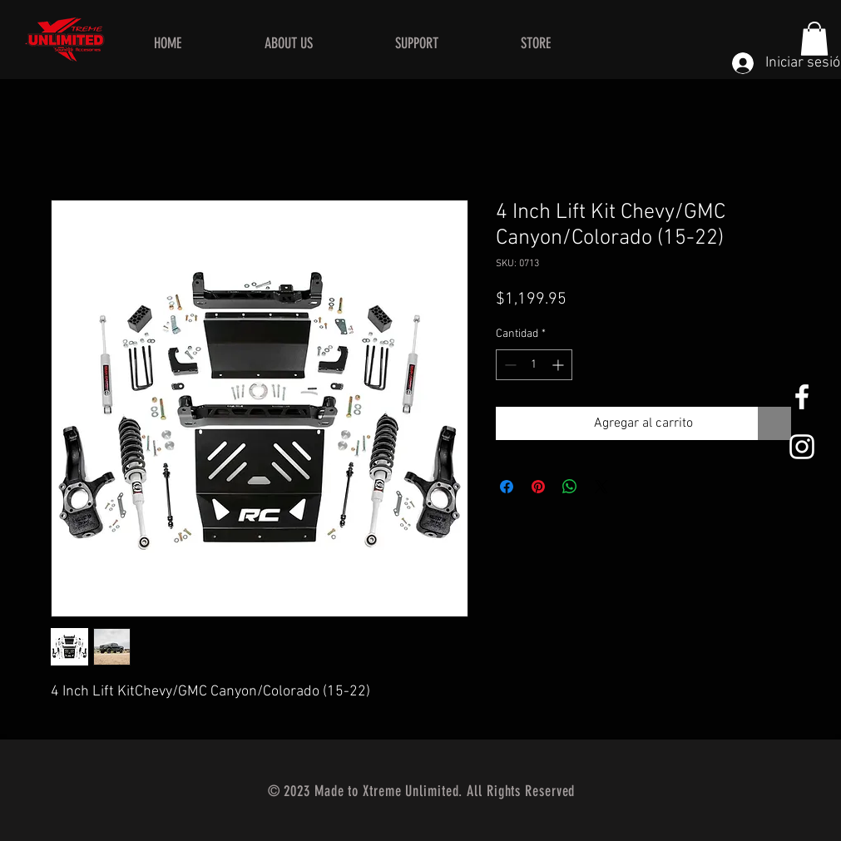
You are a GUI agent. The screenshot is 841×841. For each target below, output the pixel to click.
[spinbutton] (534, 364)
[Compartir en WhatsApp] (570, 487)
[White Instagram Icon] (802, 446)
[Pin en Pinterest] (538, 487)
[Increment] (559, 364)
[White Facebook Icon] (802, 396)
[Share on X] (601, 487)
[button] (814, 39)
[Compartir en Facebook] (507, 487)
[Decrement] (508, 364)
